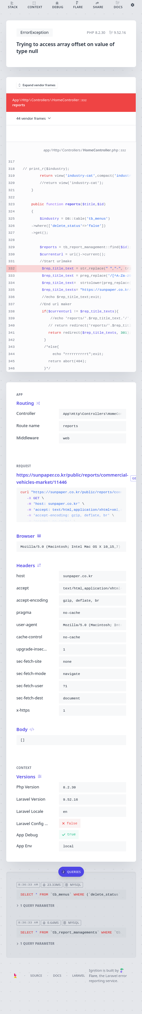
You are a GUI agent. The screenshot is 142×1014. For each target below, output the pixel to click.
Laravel (78, 976)
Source (36, 976)
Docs (57, 976)
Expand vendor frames (37, 85)
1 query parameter (35, 906)
